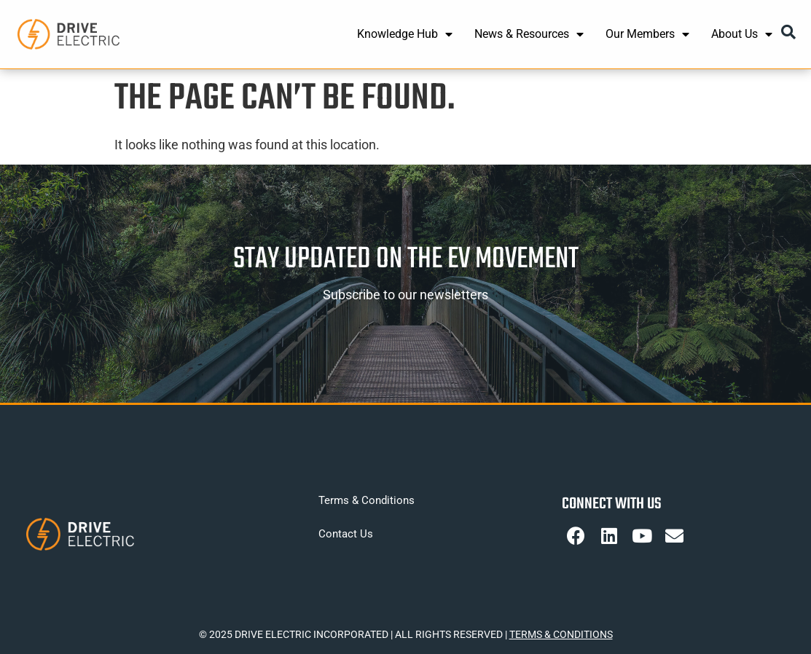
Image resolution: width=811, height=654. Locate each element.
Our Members (647, 34)
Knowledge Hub (404, 34)
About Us (741, 34)
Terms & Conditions (366, 500)
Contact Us (345, 533)
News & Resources (529, 34)
